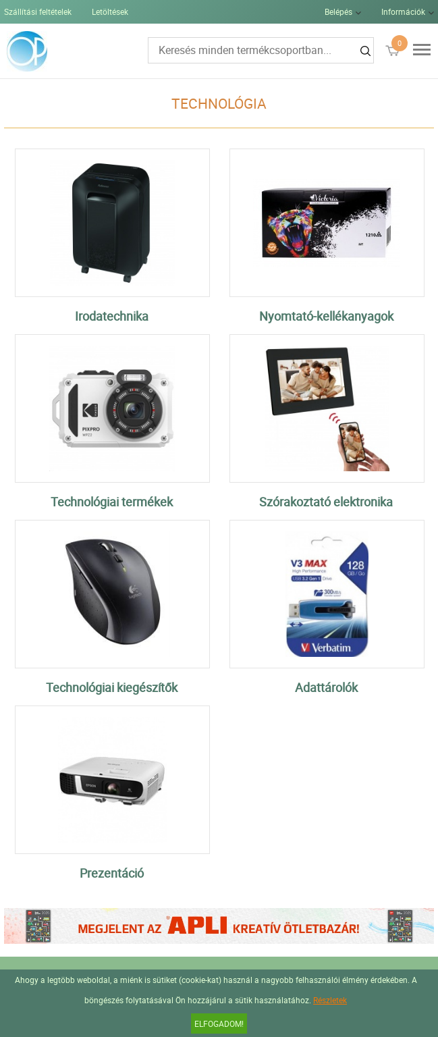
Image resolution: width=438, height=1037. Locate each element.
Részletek (330, 999)
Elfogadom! (219, 1023)
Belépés (338, 11)
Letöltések (110, 11)
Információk (403, 11)
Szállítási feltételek (38, 11)
